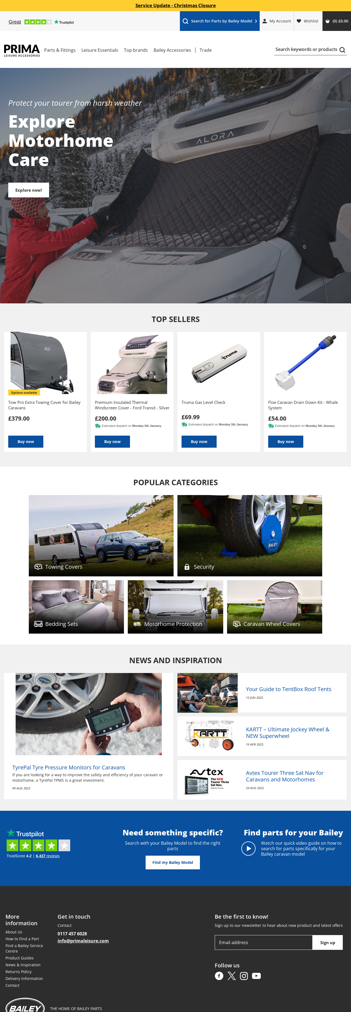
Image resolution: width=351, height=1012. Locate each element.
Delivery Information (24, 978)
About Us (13, 932)
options (24, 392)
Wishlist (307, 21)
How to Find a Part (22, 938)
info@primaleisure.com (83, 941)
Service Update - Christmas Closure (175, 5)
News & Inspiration (23, 964)
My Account (276, 21)
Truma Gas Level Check (203, 402)
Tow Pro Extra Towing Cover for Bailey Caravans (44, 404)
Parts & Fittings (60, 50)
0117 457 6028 (72, 933)
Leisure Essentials (99, 50)
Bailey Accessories (172, 50)
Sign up (327, 942)
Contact (12, 985)
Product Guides (19, 958)
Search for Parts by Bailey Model (219, 22)
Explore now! (33, 190)
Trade (206, 50)
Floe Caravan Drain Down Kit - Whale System (303, 404)
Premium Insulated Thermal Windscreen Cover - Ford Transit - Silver (132, 404)
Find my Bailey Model (172, 862)
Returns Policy (18, 971)
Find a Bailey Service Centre (24, 948)
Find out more (101, 535)
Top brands (136, 50)
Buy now (26, 441)
